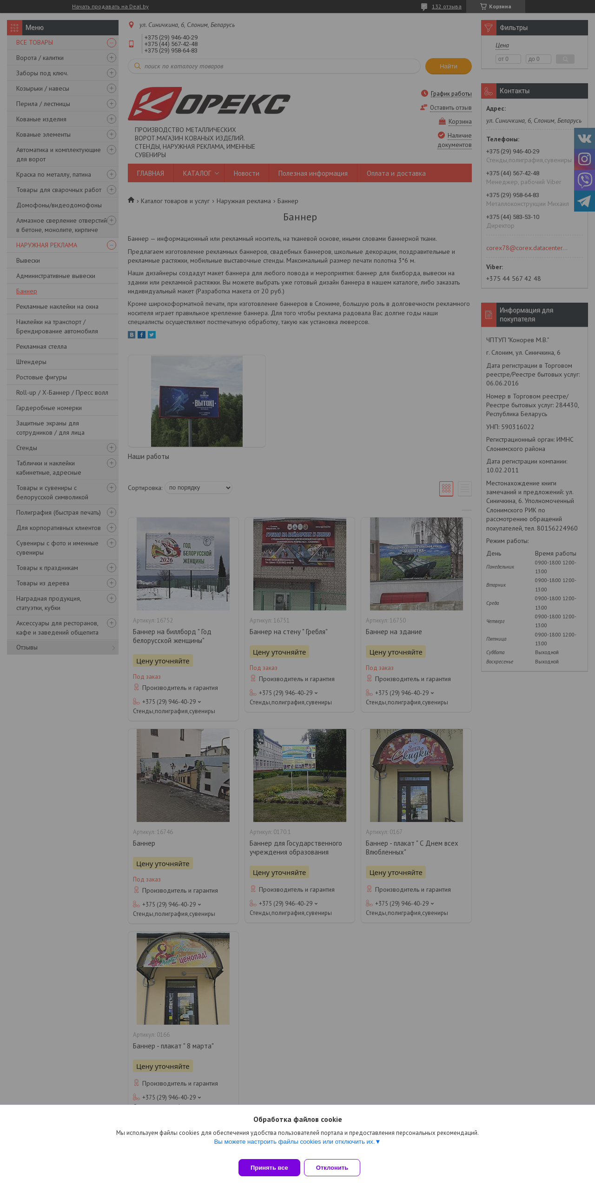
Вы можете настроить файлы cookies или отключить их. (294, 1147)
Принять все (269, 1167)
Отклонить (338, 1167)
